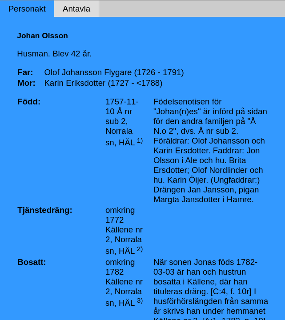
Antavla (76, 8)
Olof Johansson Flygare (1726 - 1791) (114, 72)
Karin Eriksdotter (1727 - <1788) (103, 83)
